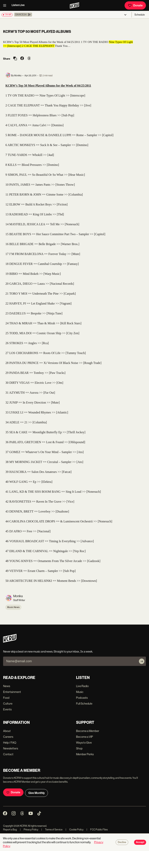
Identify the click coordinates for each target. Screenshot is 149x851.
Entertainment (12, 692)
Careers (8, 736)
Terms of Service (51, 829)
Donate (135, 5)
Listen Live (18, 5)
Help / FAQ (9, 742)
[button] (23, 15)
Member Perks (85, 754)
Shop (79, 748)
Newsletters (10, 748)
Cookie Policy (74, 829)
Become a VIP (84, 736)
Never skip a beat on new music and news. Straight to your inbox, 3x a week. (48, 651)
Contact (8, 754)
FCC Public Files (97, 829)
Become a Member (87, 731)
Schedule (139, 14)
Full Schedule (84, 703)
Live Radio (82, 686)
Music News (13, 607)
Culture (7, 703)
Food (6, 697)
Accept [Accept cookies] (140, 842)
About (7, 731)
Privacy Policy (29, 829)
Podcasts (82, 697)
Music (79, 692)
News (6, 686)
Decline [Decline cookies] (122, 842)
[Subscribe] (141, 661)
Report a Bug (10, 829)
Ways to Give (84, 742)
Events (7, 709)
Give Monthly (36, 793)
